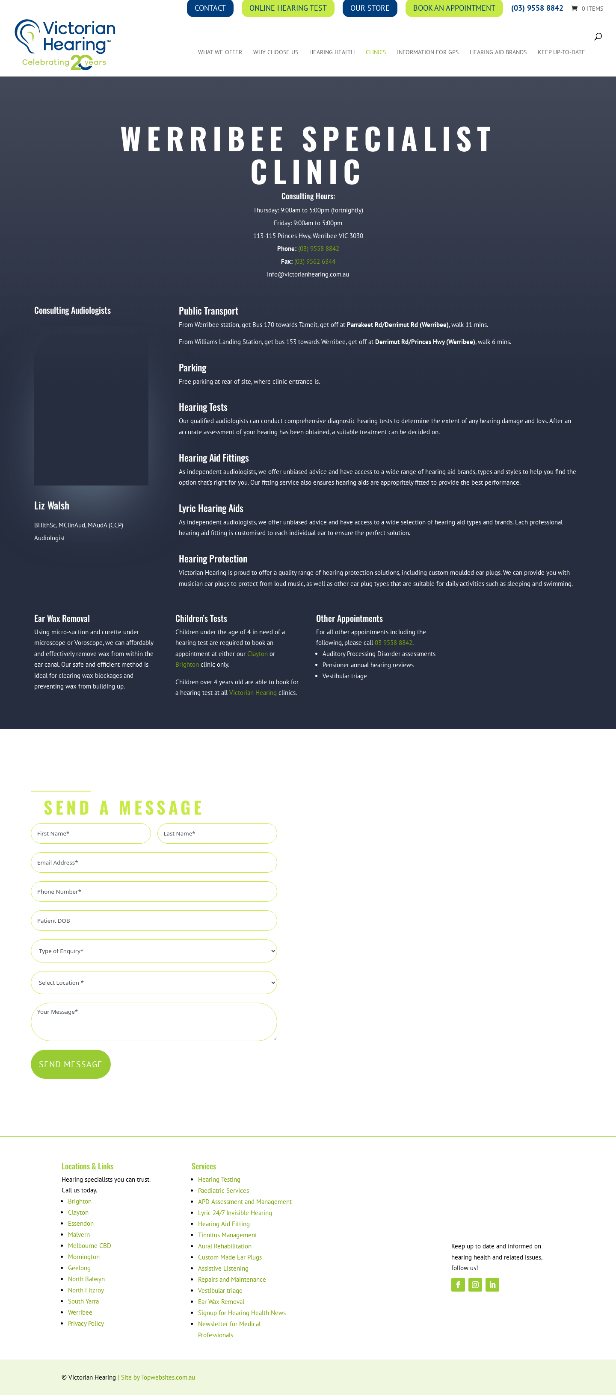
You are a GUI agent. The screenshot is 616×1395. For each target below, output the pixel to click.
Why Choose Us (275, 53)
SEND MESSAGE (71, 1064)
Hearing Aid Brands (498, 53)
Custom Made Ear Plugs (230, 1257)
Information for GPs (428, 53)
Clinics (376, 53)
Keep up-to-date (561, 53)
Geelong (79, 1268)
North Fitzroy (86, 1290)
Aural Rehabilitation (225, 1246)
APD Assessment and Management (245, 1202)
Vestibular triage (220, 1290)
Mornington (84, 1257)
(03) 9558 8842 (318, 248)
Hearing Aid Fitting (224, 1224)
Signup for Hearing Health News (242, 1313)
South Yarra (83, 1301)
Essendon (81, 1223)
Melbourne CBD (89, 1246)
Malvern (79, 1234)
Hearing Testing (219, 1179)
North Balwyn (86, 1279)
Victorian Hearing (253, 693)
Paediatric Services (223, 1190)
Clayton (257, 654)
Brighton (187, 664)
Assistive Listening (223, 1268)
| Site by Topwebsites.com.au (156, 1377)
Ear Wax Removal (221, 1302)
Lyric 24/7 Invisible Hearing (235, 1213)
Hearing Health (332, 53)
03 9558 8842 (393, 643)
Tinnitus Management (227, 1235)
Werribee (80, 1312)
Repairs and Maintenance (232, 1279)
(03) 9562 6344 (314, 261)
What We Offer (220, 53)
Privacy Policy (86, 1323)
